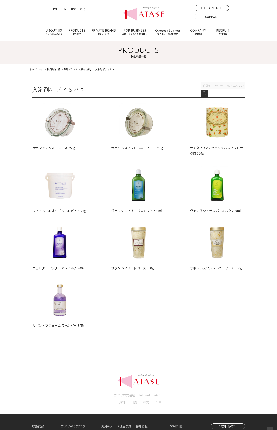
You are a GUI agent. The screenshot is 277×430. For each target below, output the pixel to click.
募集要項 (179, 386)
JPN (54, 9)
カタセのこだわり (73, 381)
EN (64, 9)
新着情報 (141, 386)
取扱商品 (38, 381)
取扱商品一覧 (53, 69)
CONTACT (214, 8)
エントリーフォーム (186, 392)
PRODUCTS (76, 32)
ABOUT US (54, 32)
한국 (82, 9)
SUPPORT (212, 16)
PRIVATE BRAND (103, 32)
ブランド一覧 (44, 386)
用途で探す (86, 69)
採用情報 (176, 381)
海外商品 (41, 397)
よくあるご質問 (71, 392)
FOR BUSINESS (134, 32)
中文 (73, 9)
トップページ (36, 69)
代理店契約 (111, 392)
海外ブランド (70, 69)
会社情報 (141, 381)
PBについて (43, 408)
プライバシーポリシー (150, 392)
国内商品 (41, 392)
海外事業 (110, 386)
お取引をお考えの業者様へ (79, 386)
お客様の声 (68, 397)
